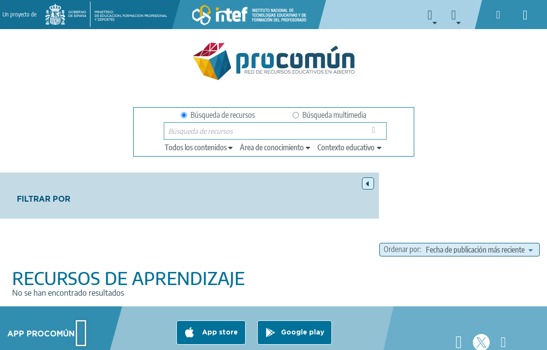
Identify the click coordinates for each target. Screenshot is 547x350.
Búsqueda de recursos (218, 115)
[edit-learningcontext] (350, 147)
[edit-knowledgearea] (275, 147)
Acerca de (39, 338)
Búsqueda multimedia (329, 115)
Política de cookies (216, 338)
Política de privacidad (144, 338)
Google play (302, 300)
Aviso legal (83, 338)
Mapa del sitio (329, 338)
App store (219, 300)
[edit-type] (199, 147)
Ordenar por (403, 203)
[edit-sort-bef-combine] (441, 215)
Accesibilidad (276, 338)
